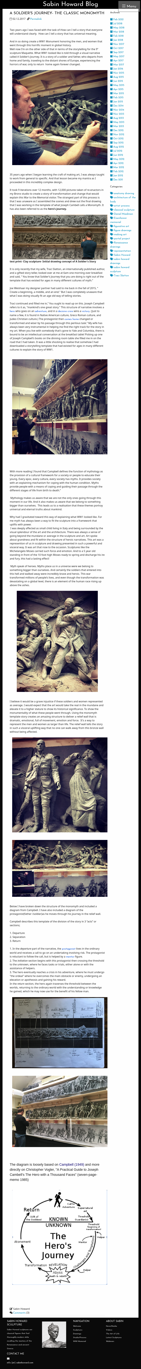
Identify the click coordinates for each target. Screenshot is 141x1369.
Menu (129, 6)
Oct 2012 (117, 138)
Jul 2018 (116, 23)
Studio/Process (79, 1338)
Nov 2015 (117, 73)
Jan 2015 (116, 101)
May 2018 (117, 28)
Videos (109, 1330)
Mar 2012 (117, 167)
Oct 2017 (116, 48)
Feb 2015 (116, 97)
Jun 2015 (116, 81)
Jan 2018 (116, 40)
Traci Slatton (119, 275)
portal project (120, 238)
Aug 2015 (117, 77)
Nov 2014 (117, 110)
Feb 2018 (117, 36)
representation (120, 251)
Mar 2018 (117, 32)
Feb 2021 (117, 19)
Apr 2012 (117, 163)
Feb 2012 (117, 171)
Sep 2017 (116, 52)
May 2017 (117, 56)
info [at (11, 1363)
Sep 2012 (117, 143)
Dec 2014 (116, 106)
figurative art (119, 226)
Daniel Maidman (121, 214)
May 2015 (117, 85)
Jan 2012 (116, 175)
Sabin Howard (120, 255)
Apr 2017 (116, 60)
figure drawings (120, 230)
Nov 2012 (117, 134)
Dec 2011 (116, 180)
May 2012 (117, 159)
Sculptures (77, 1330)
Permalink (36, 19)
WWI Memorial (79, 1341)
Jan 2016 (116, 69)
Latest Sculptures (114, 1338)
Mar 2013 (117, 126)
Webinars (110, 1341)
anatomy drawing (122, 193)
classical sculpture (122, 210)
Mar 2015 (117, 93)
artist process (120, 206)
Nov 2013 (117, 114)
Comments (19, 1313)
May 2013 (117, 122)
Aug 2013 (117, 118)
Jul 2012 (116, 151)
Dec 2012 (117, 130)
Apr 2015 (116, 89)
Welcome (77, 1326)
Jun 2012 (116, 155)
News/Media (111, 1326)
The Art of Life (112, 1334)
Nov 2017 (117, 44)
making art (118, 234)
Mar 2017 (117, 65)
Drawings (77, 1334)
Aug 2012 (117, 147)
